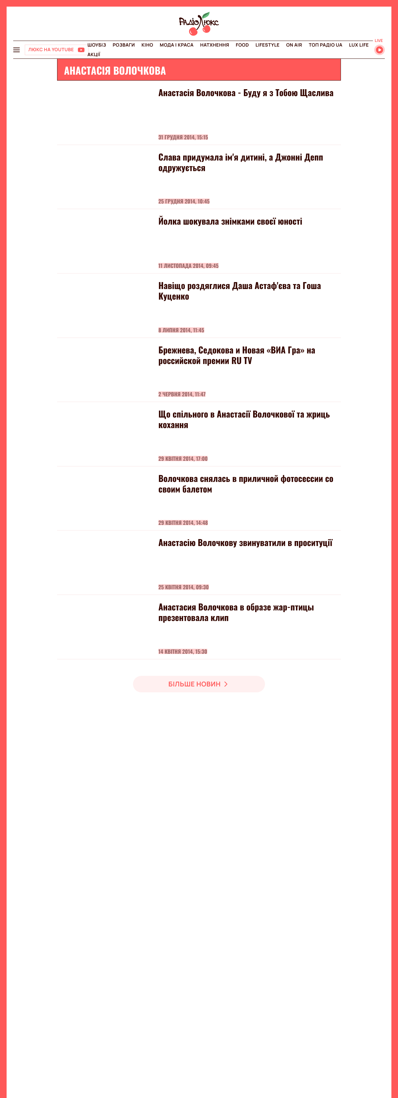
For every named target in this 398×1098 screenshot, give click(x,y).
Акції (93, 55)
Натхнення (214, 45)
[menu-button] (16, 50)
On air (294, 45)
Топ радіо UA (326, 45)
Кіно (147, 45)
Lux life (359, 45)
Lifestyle (267, 45)
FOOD (242, 45)
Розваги (124, 45)
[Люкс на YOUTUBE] (57, 50)
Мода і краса (177, 45)
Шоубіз (96, 45)
